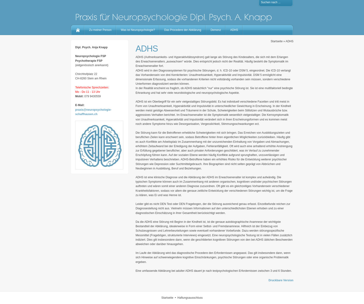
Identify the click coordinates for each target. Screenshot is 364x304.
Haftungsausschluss (190, 297)
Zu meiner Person (100, 30)
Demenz (216, 30)
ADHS (234, 30)
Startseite (277, 41)
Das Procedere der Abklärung (182, 30)
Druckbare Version (281, 280)
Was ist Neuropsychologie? (138, 30)
